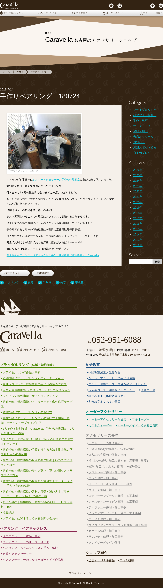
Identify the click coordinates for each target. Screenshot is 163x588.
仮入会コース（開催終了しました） (111, 390)
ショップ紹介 (96, 553)
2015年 (138, 229)
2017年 (138, 218)
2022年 (138, 191)
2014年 (138, 234)
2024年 (138, 180)
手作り (47, 282)
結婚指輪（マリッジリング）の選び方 (27, 412)
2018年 (138, 213)
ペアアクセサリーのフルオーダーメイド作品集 (33, 559)
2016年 (138, 223)
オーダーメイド (143, 126)
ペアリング (12, 282)
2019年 (138, 207)
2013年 (138, 239)
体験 (31, 282)
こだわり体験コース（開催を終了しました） (117, 384)
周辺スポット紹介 (144, 147)
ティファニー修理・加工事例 (107, 507)
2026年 (138, 169)
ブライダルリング (144, 109)
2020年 (138, 202)
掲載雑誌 (8, 512)
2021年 (138, 196)
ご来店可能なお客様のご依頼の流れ (111, 449)
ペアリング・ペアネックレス (23, 528)
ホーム (6, 72)
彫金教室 (93, 365)
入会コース (148, 390)
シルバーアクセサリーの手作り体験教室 (56, 179)
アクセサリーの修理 (102, 435)
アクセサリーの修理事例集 (105, 443)
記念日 (79, 282)
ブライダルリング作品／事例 (21, 372)
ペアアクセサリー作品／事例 (21, 536)
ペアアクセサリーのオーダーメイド (26, 542)
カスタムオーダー (100, 425)
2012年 (138, 245)
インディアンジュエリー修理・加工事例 (114, 513)
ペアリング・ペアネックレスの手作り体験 (30, 547)
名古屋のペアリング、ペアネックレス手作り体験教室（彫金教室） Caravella (53, 255)
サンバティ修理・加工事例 (105, 536)
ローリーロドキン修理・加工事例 (110, 484)
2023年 (138, 186)
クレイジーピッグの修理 (104, 542)
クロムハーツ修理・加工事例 (107, 472)
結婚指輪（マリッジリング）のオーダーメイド (33, 378)
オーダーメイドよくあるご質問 (137, 425)
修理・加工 (140, 131)
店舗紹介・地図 (57, 349)
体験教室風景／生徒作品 (104, 372)
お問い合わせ (31, 349)
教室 (63, 282)
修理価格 (134, 466)
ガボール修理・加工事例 (104, 530)
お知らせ (139, 142)
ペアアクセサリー (39, 72)
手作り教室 (42, 273)
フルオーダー (140, 419)
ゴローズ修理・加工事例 (104, 490)
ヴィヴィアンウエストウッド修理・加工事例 (117, 525)
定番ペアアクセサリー (17, 553)
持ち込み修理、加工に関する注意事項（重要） (119, 460)
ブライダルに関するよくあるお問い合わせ (30, 518)
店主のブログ (142, 152)
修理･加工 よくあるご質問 (105, 466)
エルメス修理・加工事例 (104, 519)
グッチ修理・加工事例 (103, 478)
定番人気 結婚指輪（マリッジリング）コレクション (36, 390)
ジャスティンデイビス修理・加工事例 (113, 501)
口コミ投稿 (126, 560)
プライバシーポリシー (81, 573)
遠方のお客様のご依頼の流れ (107, 454)
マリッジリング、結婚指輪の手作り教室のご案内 (35, 384)
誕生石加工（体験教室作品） (107, 395)
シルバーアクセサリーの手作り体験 (111, 378)
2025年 (138, 175)
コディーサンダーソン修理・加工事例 (113, 495)
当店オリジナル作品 (101, 560)
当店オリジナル (143, 136)
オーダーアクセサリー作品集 (107, 419)
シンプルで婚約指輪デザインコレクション (30, 395)
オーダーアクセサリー (104, 412)
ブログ (19, 72)
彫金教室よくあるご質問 (104, 401)
